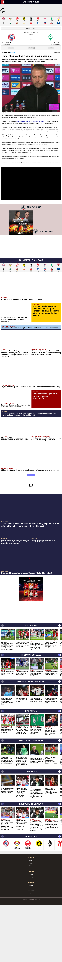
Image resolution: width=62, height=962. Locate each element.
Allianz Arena (31, 52)
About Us (31, 906)
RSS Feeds (31, 936)
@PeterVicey (13, 73)
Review (51, 69)
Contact (31, 908)
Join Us (31, 911)
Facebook (31, 933)
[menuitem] (3, 2)
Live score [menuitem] (27, 2)
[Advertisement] (31, 26)
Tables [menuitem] (36, 2)
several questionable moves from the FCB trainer (30, 166)
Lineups (11, 69)
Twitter (31, 930)
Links (31, 938)
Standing (31, 69)
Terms (31, 919)
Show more (31, 520)
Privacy (31, 922)
